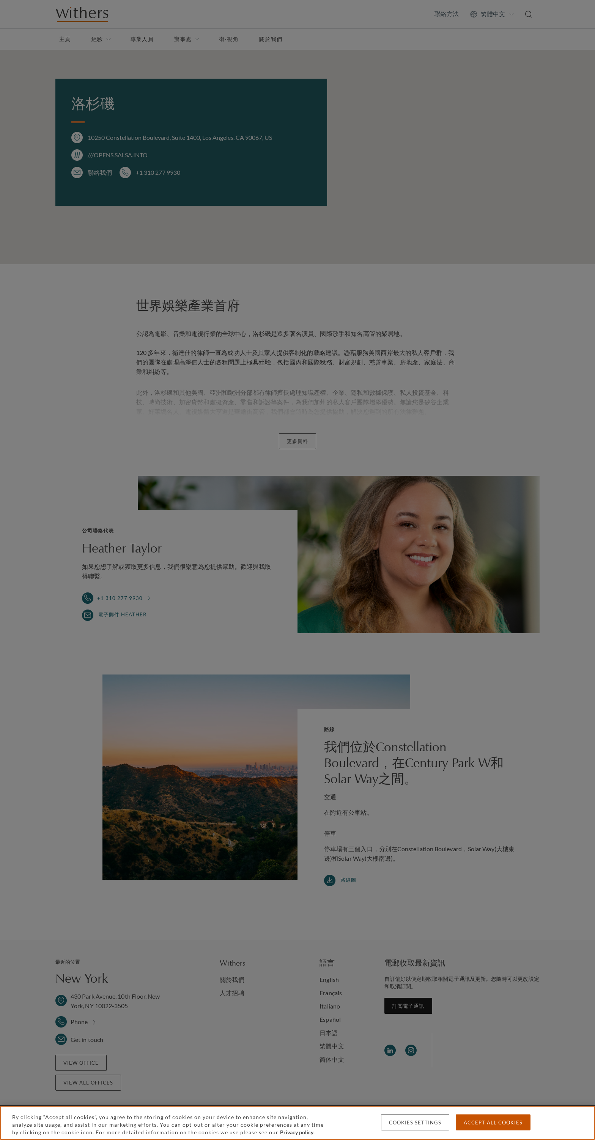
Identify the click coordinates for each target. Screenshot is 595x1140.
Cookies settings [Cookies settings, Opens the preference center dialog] (415, 1122)
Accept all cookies (493, 1122)
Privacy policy (296, 1132)
